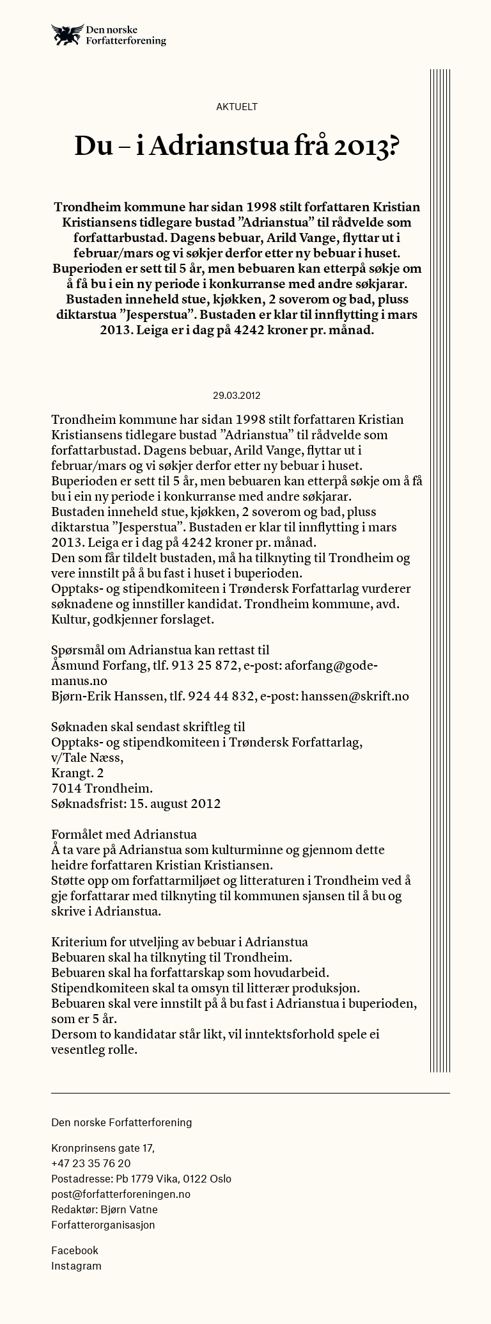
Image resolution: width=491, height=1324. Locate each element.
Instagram (76, 1265)
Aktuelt (237, 106)
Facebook (74, 1249)
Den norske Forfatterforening (108, 34)
